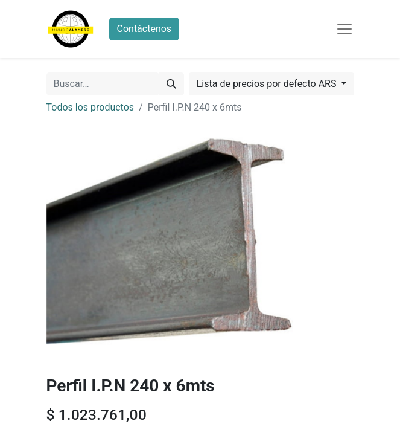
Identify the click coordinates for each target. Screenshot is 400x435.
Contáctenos (144, 28)
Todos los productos (90, 107)
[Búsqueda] (171, 83)
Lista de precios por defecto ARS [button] (268, 83)
